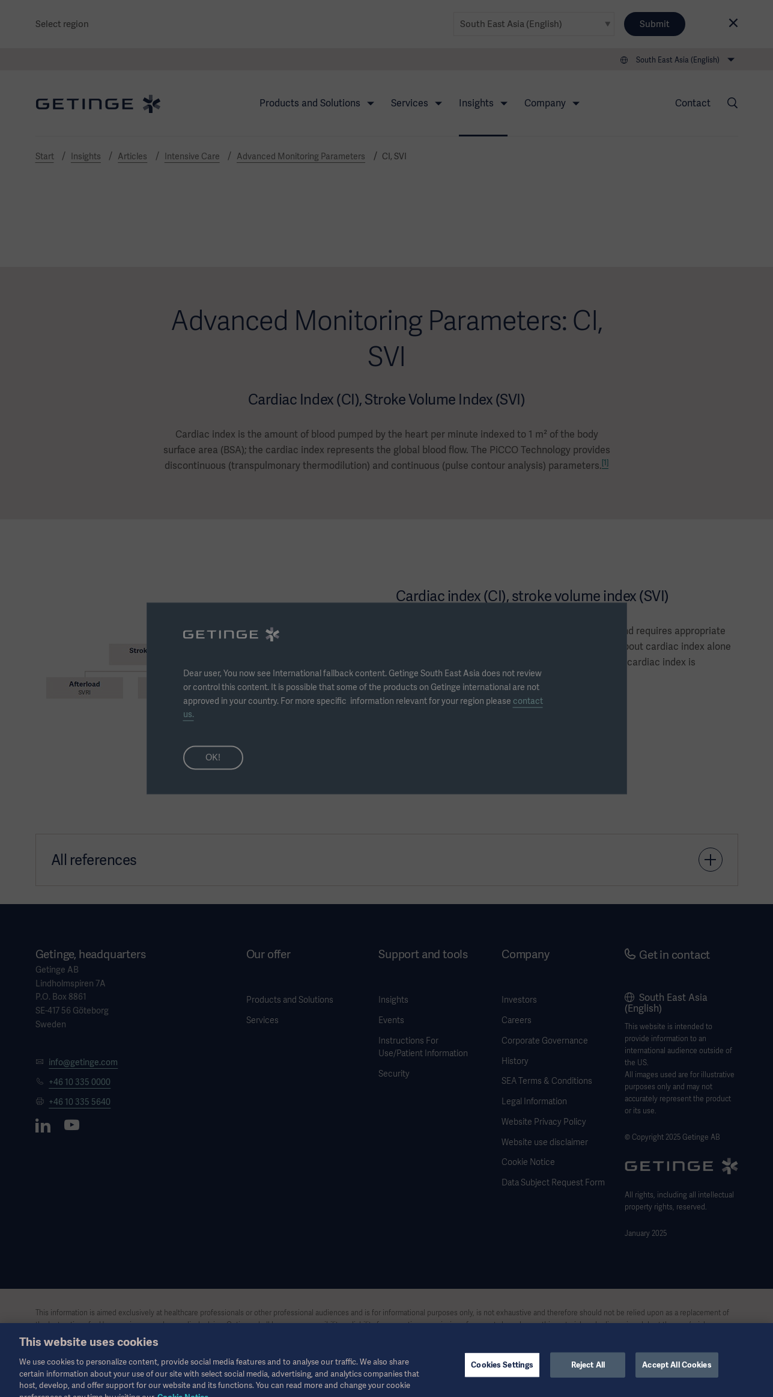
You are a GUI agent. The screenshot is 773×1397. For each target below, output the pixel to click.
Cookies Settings (502, 1374)
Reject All (588, 1374)
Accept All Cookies (676, 1374)
